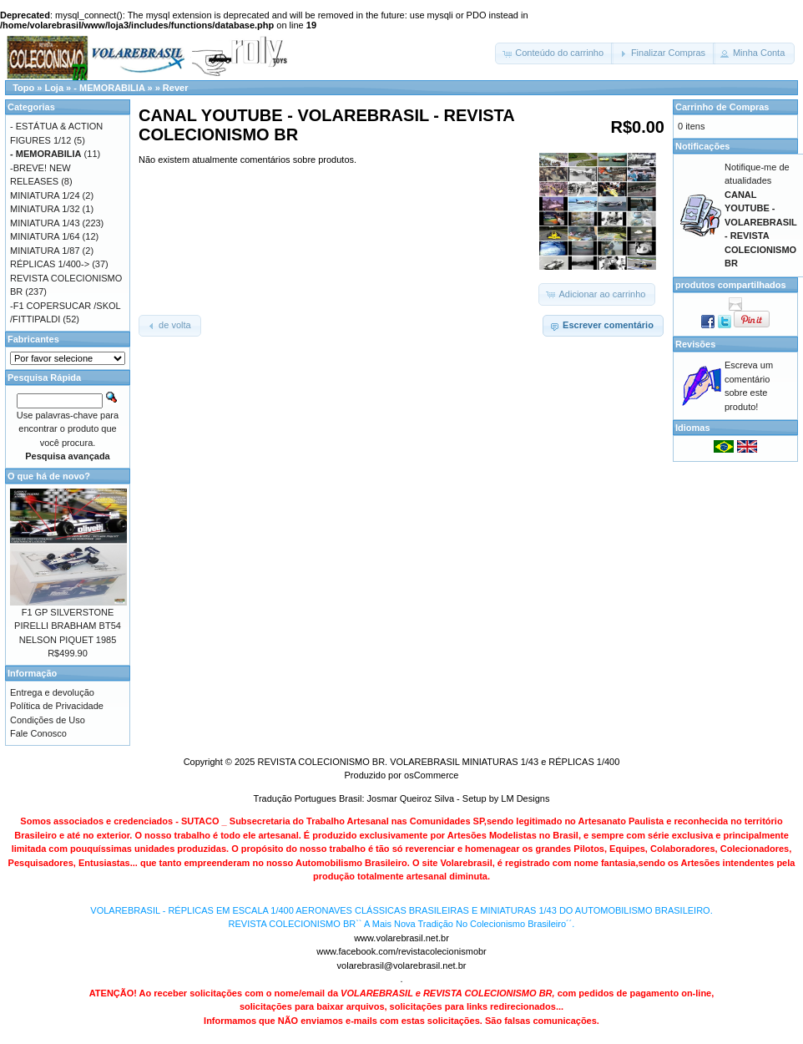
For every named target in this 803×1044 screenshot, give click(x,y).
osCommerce (431, 775)
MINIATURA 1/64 (45, 236)
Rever (176, 88)
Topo (23, 88)
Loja (53, 88)
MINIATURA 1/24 (45, 195)
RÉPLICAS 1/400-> (49, 264)
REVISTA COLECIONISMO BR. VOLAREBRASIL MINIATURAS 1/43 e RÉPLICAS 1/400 (438, 762)
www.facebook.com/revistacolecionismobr (401, 951)
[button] (554, 53)
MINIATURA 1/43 (45, 223)
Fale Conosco (38, 733)
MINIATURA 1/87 (45, 251)
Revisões (695, 344)
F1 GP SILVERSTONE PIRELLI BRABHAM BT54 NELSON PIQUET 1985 (67, 626)
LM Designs (525, 798)
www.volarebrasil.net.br (401, 938)
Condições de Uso (47, 720)
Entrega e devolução (52, 692)
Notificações (702, 146)
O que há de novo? (49, 476)
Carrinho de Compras (722, 107)
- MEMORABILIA (108, 88)
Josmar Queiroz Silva (411, 798)
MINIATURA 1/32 (45, 209)
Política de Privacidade (57, 706)
